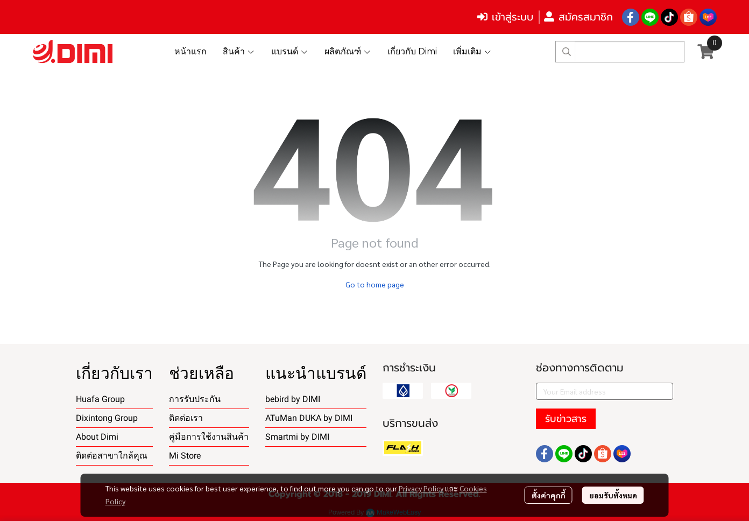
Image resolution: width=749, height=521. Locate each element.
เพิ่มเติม (472, 51)
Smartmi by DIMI (297, 437)
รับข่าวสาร (566, 418)
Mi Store (185, 455)
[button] (620, 51)
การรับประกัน (195, 399)
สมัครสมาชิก (578, 17)
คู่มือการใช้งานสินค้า (209, 437)
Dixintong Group (107, 418)
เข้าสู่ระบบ (505, 17)
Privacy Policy (421, 488)
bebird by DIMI (292, 399)
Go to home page (374, 284)
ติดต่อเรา (186, 418)
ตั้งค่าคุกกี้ (549, 495)
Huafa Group (100, 399)
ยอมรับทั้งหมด (613, 495)
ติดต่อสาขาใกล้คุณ (111, 455)
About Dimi (97, 437)
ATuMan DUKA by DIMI (308, 418)
